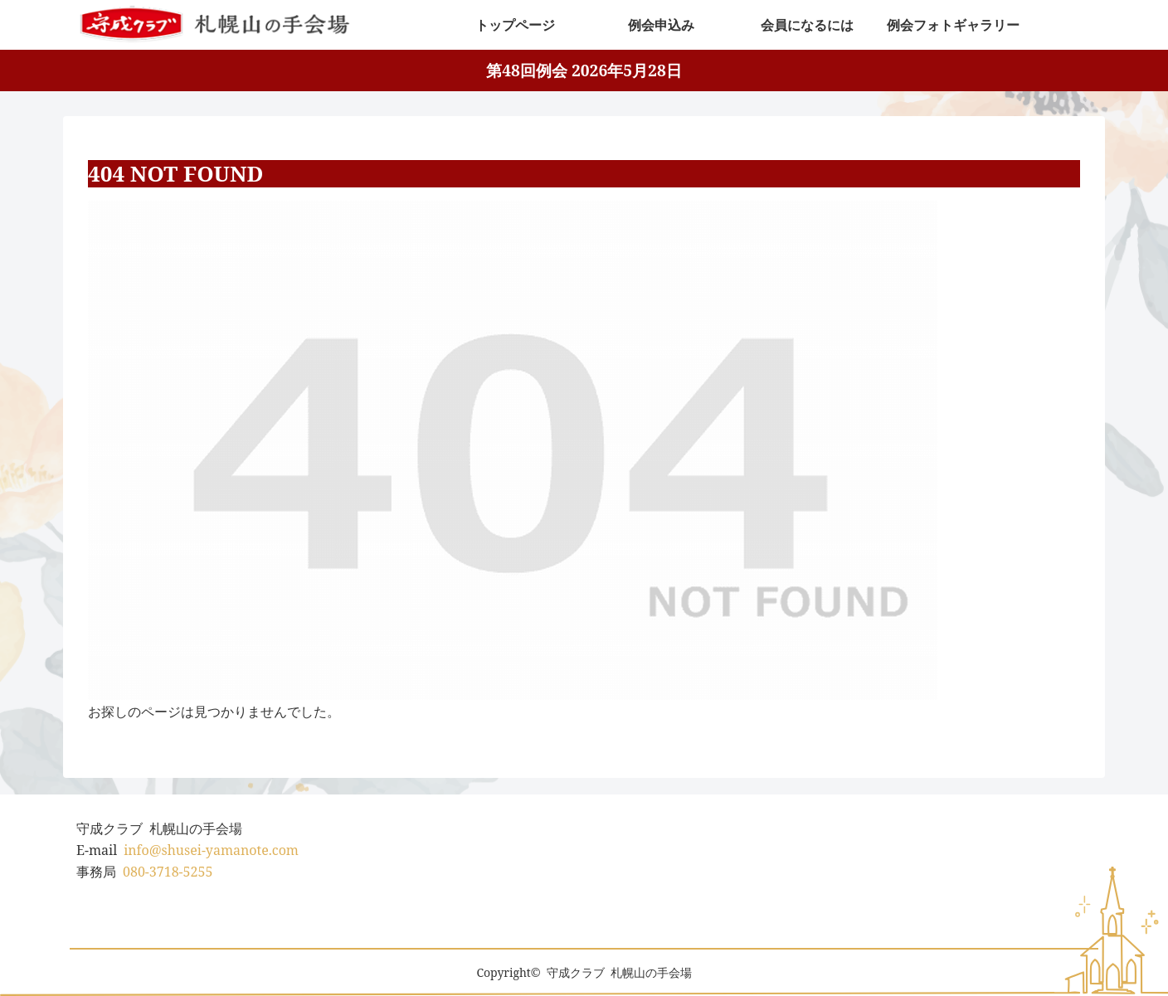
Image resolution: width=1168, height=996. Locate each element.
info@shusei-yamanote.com (211, 850)
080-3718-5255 (167, 871)
